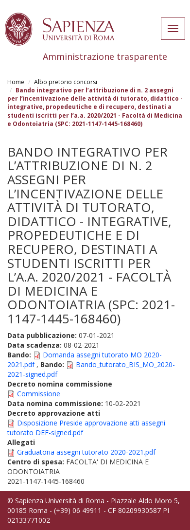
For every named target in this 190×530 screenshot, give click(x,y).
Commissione (38, 393)
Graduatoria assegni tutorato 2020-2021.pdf (86, 452)
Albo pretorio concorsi (65, 82)
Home (15, 82)
